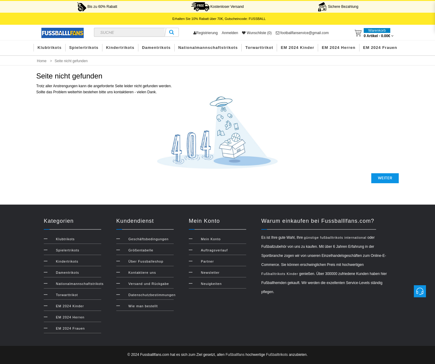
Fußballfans (235, 355)
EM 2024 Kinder (297, 47)
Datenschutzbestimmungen (152, 295)
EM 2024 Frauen (380, 47)
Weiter (385, 178)
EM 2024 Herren (339, 47)
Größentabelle (140, 250)
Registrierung (205, 33)
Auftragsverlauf (214, 250)
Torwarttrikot (259, 47)
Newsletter (210, 272)
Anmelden (230, 33)
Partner (207, 261)
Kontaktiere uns (142, 272)
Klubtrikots (49, 47)
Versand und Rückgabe (148, 284)
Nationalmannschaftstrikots (208, 47)
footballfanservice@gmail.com (302, 33)
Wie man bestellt (143, 306)
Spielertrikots (83, 47)
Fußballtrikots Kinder (279, 274)
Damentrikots (156, 47)
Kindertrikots (120, 47)
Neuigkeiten (211, 284)
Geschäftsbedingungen (148, 239)
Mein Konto (211, 239)
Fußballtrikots (277, 355)
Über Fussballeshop (145, 261)
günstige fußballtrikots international (335, 237)
